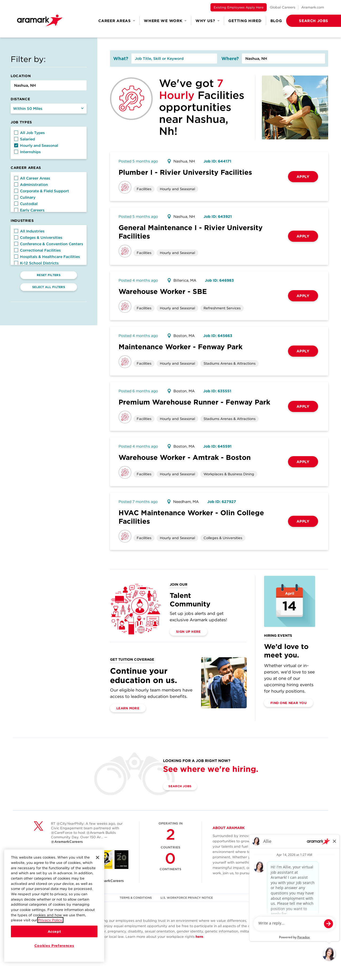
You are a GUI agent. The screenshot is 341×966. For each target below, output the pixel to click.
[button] (305, 21)
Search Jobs (181, 786)
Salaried (24, 139)
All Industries (29, 231)
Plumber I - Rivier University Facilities (185, 172)
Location (21, 76)
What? (120, 58)
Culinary (24, 197)
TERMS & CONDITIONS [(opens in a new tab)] (135, 898)
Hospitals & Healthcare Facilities (47, 257)
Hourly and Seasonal (36, 145)
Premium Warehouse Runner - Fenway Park (194, 402)
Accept (54, 931)
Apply (303, 176)
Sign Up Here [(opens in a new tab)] (188, 632)
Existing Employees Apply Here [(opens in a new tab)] (238, 7)
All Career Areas (32, 178)
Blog (276, 21)
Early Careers (29, 210)
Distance (20, 99)
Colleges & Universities (38, 237)
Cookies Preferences (54, 945)
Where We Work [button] (165, 21)
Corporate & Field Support (41, 191)
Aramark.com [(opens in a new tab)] (312, 7)
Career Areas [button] (116, 21)
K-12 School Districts (36, 263)
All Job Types (29, 133)
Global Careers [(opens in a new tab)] (282, 7)
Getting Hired (244, 21)
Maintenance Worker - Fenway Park (180, 347)
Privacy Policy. (50, 920)
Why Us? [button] (208, 21)
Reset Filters (48, 275)
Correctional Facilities (37, 250)
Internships (27, 152)
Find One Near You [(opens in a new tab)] (288, 703)
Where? (230, 58)
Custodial (26, 204)
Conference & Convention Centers (48, 244)
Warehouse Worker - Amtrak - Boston (185, 457)
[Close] (97, 857)
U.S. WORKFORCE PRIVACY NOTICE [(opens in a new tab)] (187, 898)
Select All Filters (48, 287)
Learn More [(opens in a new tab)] (127, 708)
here (199, 937)
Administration (31, 184)
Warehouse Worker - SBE (163, 291)
